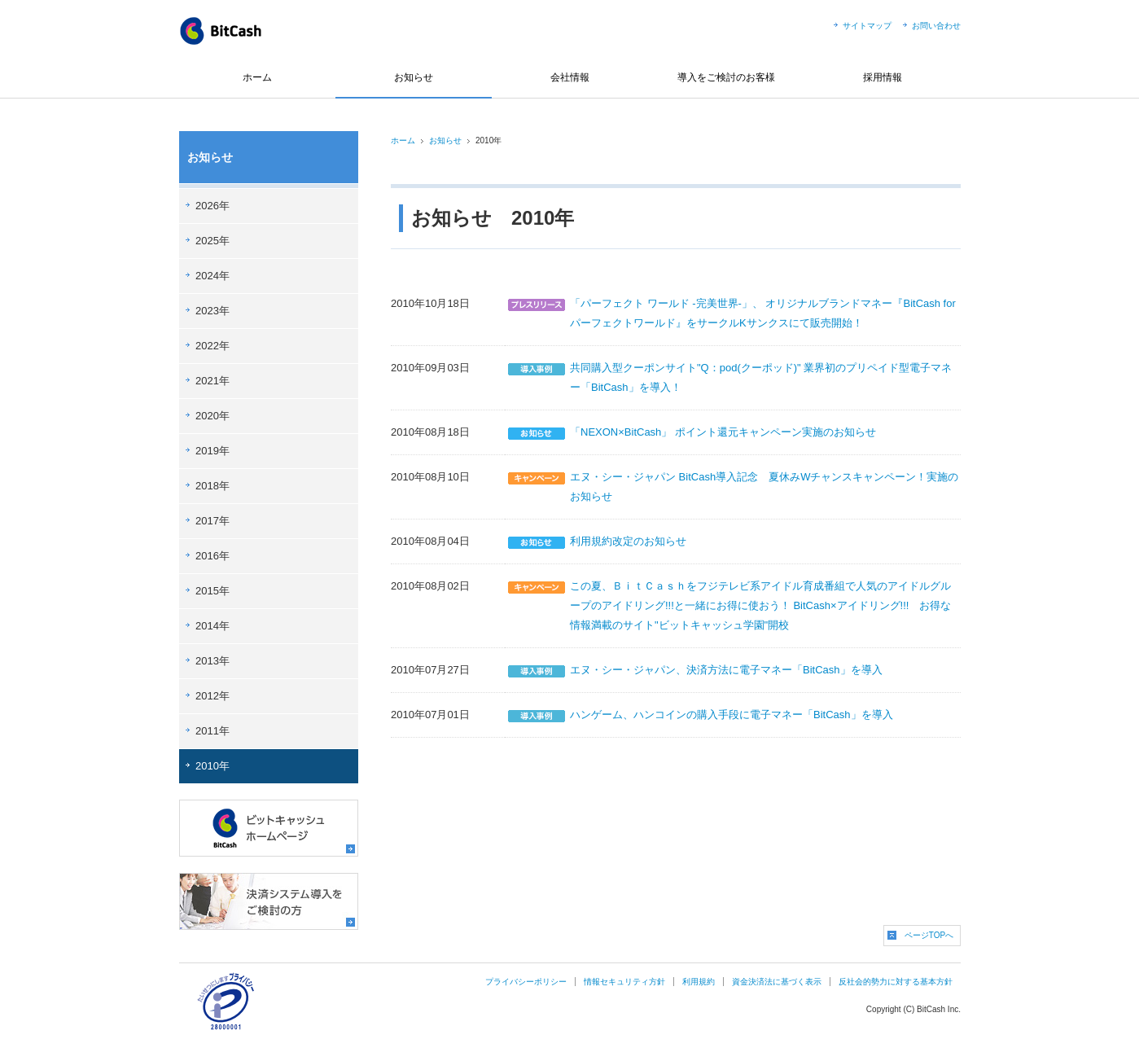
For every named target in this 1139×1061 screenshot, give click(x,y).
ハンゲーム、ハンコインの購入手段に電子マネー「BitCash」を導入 (731, 714)
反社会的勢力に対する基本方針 (896, 981)
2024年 (212, 276)
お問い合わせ (936, 25)
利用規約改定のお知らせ (628, 541)
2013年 (212, 661)
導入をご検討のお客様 (726, 77)
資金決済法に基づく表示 (776, 981)
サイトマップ (867, 25)
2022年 (212, 346)
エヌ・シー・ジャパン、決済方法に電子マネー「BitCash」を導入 (726, 670)
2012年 (212, 696)
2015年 (212, 591)
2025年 (212, 241)
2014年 (212, 626)
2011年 (212, 731)
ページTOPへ (929, 935)
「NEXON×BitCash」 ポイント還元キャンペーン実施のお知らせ (723, 432)
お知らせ (413, 77)
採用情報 (882, 77)
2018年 (212, 486)
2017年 (212, 521)
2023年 (212, 311)
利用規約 (698, 981)
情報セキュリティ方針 (624, 981)
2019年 (212, 451)
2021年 (212, 381)
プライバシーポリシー (526, 981)
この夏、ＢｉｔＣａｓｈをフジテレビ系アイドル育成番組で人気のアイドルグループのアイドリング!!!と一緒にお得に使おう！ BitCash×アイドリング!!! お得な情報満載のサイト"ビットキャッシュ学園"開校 (760, 605)
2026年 (212, 205)
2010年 (212, 766)
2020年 (212, 416)
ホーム (257, 77)
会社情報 (569, 77)
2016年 (212, 556)
